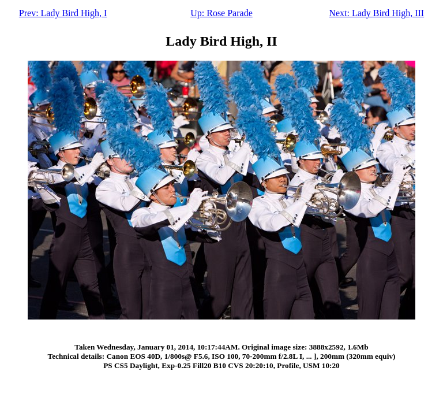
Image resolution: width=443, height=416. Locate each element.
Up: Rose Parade (221, 13)
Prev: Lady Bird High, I (63, 13)
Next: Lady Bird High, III (376, 13)
